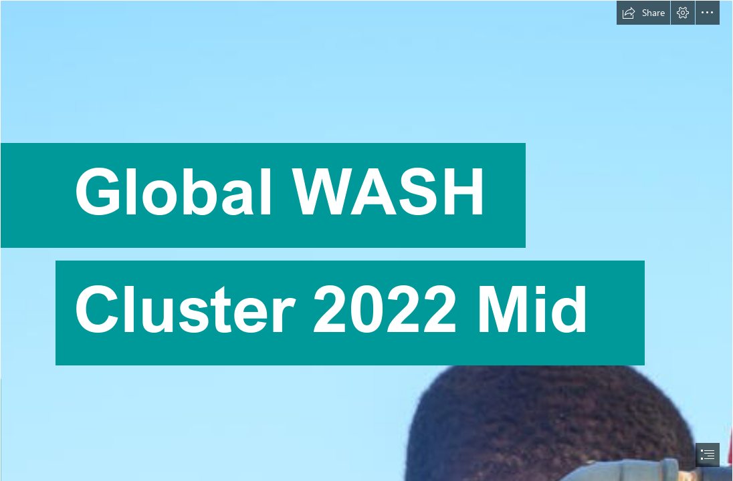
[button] (643, 13)
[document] (366, 240)
